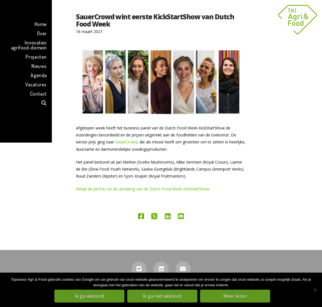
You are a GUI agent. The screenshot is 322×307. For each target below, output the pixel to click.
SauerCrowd (126, 142)
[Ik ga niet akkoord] (315, 290)
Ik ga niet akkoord (162, 296)
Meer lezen (235, 296)
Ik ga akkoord (89, 296)
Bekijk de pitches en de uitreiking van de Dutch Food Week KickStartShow (142, 189)
